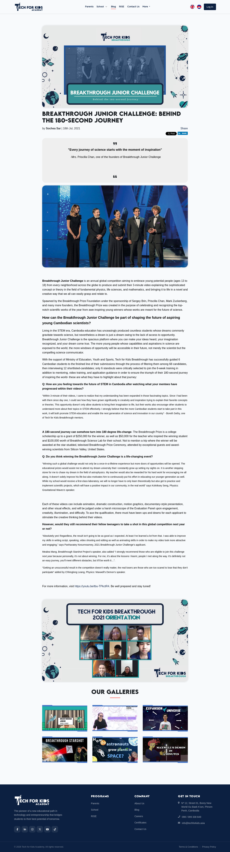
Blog (113, 7)
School (100, 7)
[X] (40, 829)
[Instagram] (32, 829)
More (145, 7)
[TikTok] (55, 829)
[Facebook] (17, 829)
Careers (138, 816)
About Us (139, 803)
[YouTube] (47, 829)
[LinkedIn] (25, 829)
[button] (210, 7)
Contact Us (133, 7)
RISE (121, 7)
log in (210, 6)
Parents (89, 7)
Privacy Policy (209, 846)
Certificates (140, 822)
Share (184, 128)
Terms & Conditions (188, 846)
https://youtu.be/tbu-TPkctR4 (92, 586)
